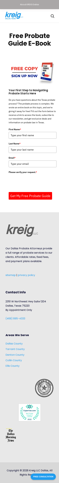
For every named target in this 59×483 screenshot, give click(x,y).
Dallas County (14, 343)
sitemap (11, 275)
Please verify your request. (23, 172)
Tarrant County (15, 349)
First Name (15, 129)
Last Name (15, 143)
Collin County (14, 360)
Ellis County (13, 366)
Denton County (15, 355)
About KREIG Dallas (29, 4)
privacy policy (26, 275)
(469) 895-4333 (15, 318)
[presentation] (32, 181)
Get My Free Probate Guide (30, 196)
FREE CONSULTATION (43, 477)
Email (12, 157)
